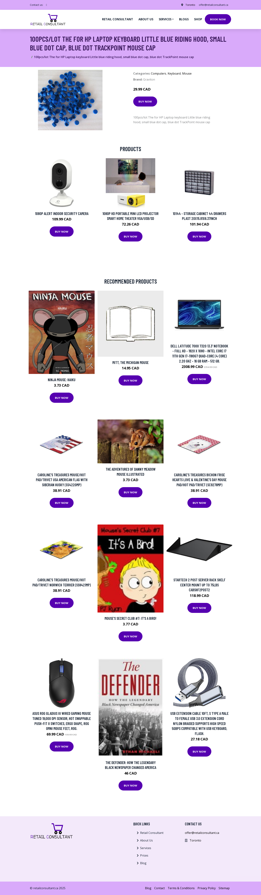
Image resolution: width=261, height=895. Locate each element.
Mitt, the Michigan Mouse (130, 362)
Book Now (218, 19)
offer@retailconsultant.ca (213, 5)
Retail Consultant (117, 19)
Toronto (190, 5)
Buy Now (145, 101)
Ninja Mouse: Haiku (61, 379)
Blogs (184, 19)
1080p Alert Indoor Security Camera (61, 213)
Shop (198, 19)
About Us (146, 840)
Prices (144, 855)
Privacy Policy (207, 888)
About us (145, 19)
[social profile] (46, 4)
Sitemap (224, 888)
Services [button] (165, 19)
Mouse (187, 73)
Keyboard (174, 73)
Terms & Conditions (181, 888)
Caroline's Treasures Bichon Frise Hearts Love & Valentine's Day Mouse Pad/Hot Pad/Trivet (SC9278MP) (199, 479)
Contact (159, 888)
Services (145, 848)
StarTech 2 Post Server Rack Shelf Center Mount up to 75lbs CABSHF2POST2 (199, 584)
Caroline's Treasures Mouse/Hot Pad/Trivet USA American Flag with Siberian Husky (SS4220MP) (62, 479)
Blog (143, 863)
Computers (158, 73)
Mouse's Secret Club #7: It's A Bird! (130, 618)
